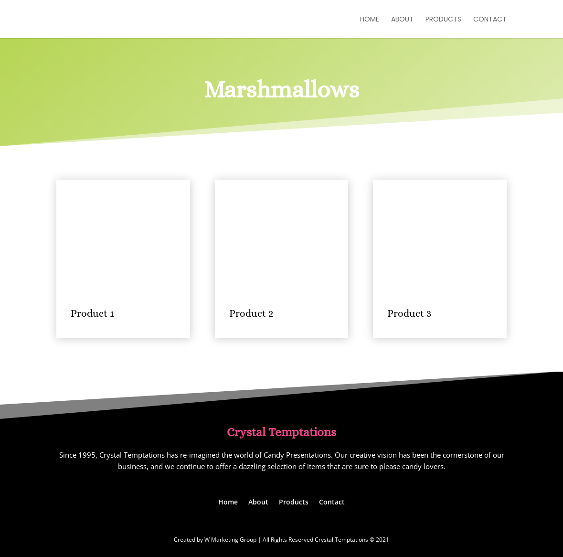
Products (443, 20)
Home (369, 20)
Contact (490, 20)
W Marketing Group (230, 540)
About (402, 20)
